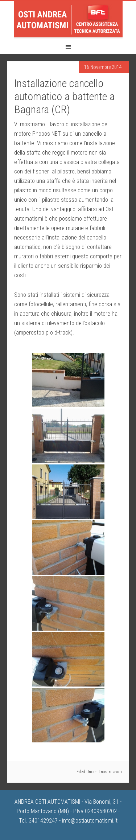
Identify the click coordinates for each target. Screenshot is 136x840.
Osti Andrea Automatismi (68, 19)
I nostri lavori (110, 771)
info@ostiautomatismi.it (90, 820)
